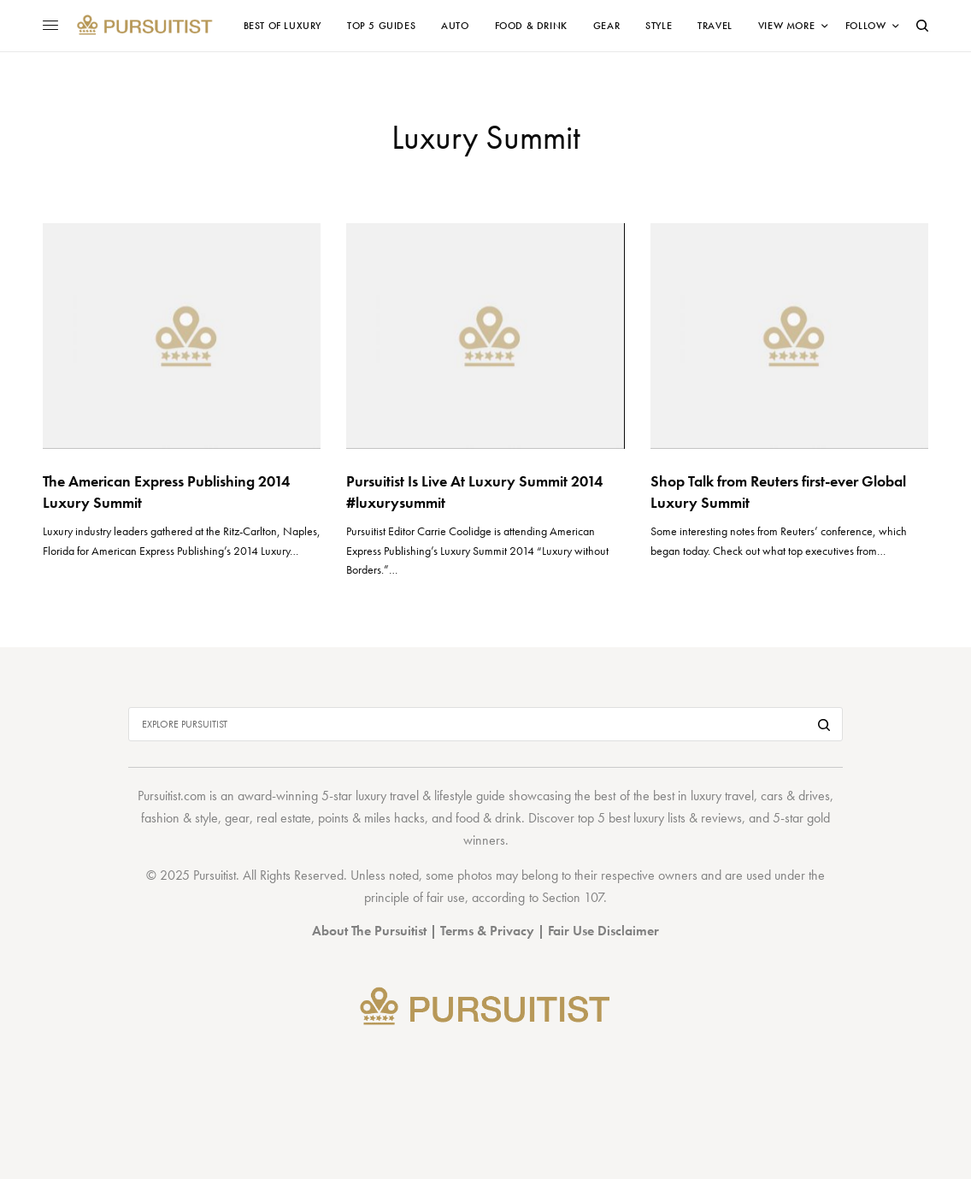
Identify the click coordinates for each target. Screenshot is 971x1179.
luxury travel (722, 796)
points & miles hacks (371, 818)
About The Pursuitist (369, 931)
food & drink (488, 818)
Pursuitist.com (172, 796)
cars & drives (795, 796)
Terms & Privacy (487, 931)
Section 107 (572, 897)
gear (237, 818)
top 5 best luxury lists (632, 818)
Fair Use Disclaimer (603, 931)
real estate (283, 818)
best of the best (634, 796)
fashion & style (179, 818)
